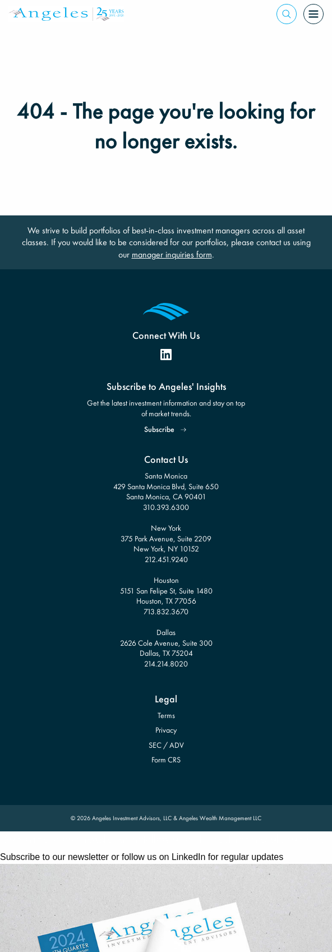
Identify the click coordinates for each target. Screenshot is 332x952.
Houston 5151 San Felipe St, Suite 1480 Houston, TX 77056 (166, 590)
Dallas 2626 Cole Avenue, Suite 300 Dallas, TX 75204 (166, 642)
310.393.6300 (166, 507)
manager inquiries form (172, 254)
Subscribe (159, 429)
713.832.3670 (166, 611)
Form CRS (166, 760)
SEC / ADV (166, 745)
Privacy (166, 730)
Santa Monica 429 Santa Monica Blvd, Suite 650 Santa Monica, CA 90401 (166, 486)
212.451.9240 (166, 559)
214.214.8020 (166, 664)
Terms (166, 715)
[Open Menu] (313, 14)
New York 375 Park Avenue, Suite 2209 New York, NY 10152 (166, 538)
